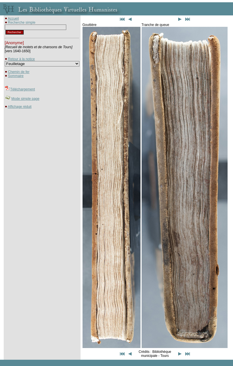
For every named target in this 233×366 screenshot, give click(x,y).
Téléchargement (22, 89)
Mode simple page (25, 99)
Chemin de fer (18, 72)
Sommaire (16, 76)
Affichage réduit (19, 107)
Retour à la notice (21, 59)
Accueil (13, 19)
